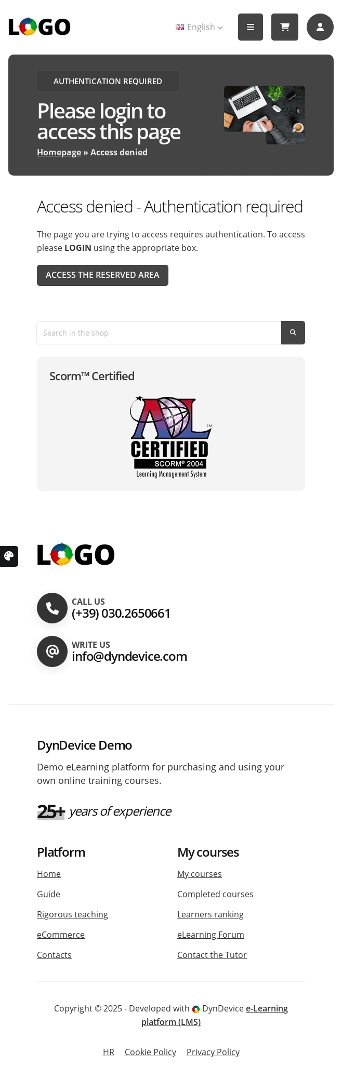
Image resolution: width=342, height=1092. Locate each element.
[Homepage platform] (76, 554)
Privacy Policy (213, 1052)
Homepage (59, 152)
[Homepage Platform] (39, 26)
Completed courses (215, 894)
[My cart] (284, 27)
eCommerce (61, 934)
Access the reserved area (103, 275)
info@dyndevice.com (129, 655)
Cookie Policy (150, 1052)
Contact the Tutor (212, 955)
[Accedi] (320, 27)
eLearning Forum (210, 934)
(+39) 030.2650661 (121, 612)
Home (49, 874)
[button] (250, 27)
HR (108, 1052)
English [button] (199, 27)
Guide (48, 894)
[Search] (293, 333)
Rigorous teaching (72, 914)
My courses (199, 874)
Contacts (54, 955)
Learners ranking (210, 914)
